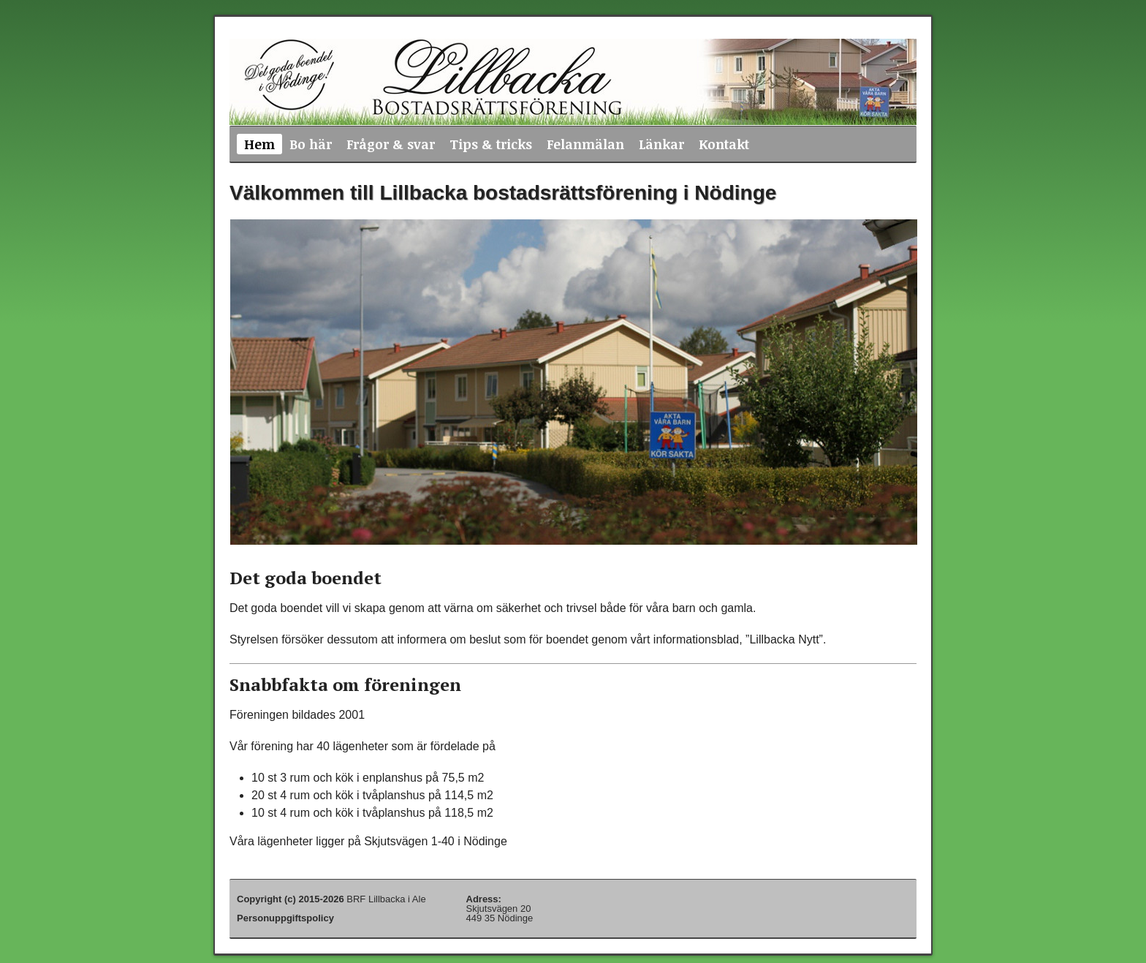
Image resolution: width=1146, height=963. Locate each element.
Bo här (310, 144)
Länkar (661, 144)
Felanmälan (585, 144)
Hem (259, 144)
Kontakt (724, 144)
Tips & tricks (490, 144)
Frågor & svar (390, 144)
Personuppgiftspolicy (285, 918)
